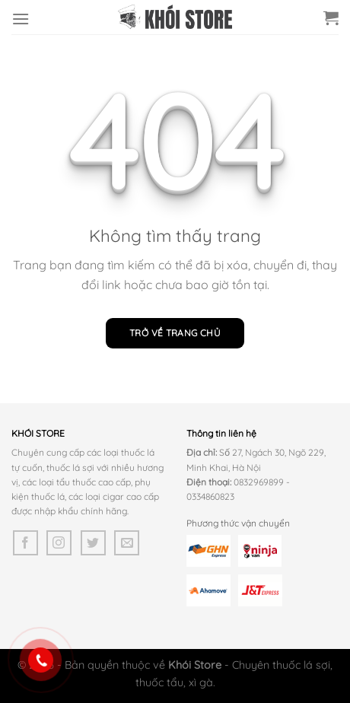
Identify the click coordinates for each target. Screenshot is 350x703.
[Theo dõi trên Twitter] (93, 542)
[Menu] (20, 18)
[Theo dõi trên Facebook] (25, 542)
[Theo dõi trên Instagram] (59, 542)
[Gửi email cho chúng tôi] (126, 542)
